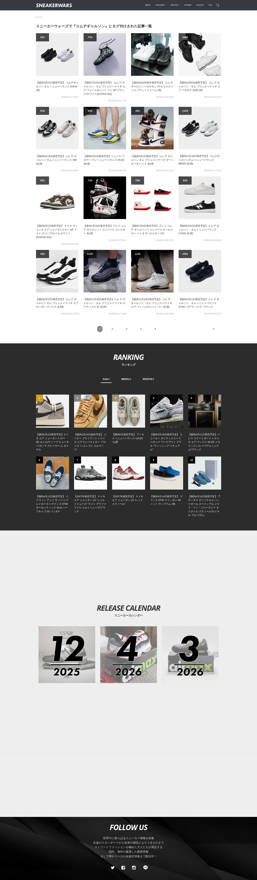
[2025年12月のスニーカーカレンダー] (67, 654)
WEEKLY (126, 379)
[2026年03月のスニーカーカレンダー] (190, 654)
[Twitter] (112, 868)
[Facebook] (123, 868)
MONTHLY (148, 379)
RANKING (128, 357)
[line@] (144, 868)
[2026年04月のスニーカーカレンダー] (128, 654)
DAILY (106, 379)
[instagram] (134, 868)
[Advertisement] (129, 562)
